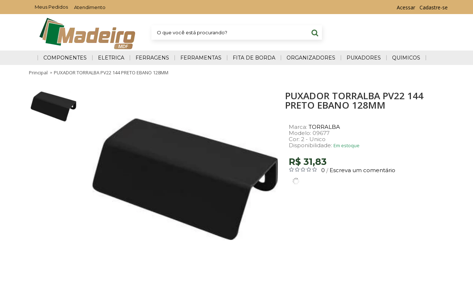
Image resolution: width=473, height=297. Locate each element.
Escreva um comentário (362, 170)
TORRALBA (324, 126)
